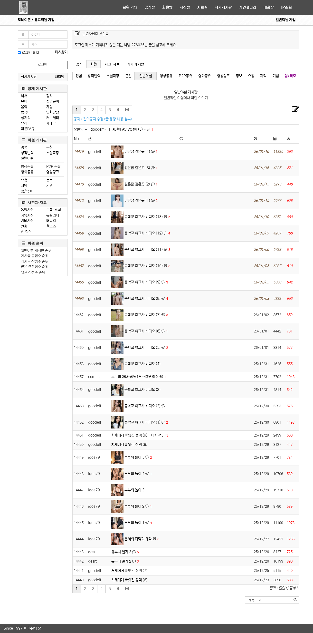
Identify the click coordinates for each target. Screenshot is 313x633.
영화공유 (27, 172)
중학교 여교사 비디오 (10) (143, 266)
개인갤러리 (247, 7)
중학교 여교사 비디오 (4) (142, 364)
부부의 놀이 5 (134, 457)
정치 (49, 96)
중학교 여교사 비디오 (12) (143, 233)
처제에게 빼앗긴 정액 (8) (129, 444)
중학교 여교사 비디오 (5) (142, 347)
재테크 (51, 123)
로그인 (42, 65)
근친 (49, 147)
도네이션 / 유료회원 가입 (36, 20)
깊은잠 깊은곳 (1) (137, 200)
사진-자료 (112, 64)
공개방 (150, 7)
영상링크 (52, 172)
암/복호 (26, 191)
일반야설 (27, 158)
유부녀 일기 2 (121, 561)
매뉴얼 (51, 221)
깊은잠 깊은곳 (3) (137, 168)
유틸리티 (52, 215)
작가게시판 (223, 7)
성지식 (25, 118)
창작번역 (27, 153)
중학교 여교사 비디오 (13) (143, 217)
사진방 (185, 7)
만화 (24, 226)
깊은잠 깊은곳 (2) (137, 184)
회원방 (167, 7)
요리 (24, 123)
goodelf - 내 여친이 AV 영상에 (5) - (119, 129)
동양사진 (27, 210)
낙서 (24, 96)
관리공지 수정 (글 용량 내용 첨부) (107, 119)
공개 (79, 64)
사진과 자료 (34, 202)
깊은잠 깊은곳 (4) (137, 151)
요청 (24, 180)
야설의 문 (34, 628)
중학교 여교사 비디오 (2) (142, 406)
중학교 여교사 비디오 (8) (142, 298)
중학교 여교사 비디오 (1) (142, 422)
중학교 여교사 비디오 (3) (142, 390)
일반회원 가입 (285, 20)
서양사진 (27, 215)
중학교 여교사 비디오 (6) (142, 331)
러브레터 (52, 118)
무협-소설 (53, 210)
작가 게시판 (135, 64)
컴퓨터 (25, 112)
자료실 (202, 7)
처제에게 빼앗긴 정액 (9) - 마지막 (136, 435)
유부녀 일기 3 (121, 552)
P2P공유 (185, 76)
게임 (49, 107)
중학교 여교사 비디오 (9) (142, 282)
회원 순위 (32, 243)
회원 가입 (130, 7)
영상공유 (27, 167)
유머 (24, 101)
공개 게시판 (34, 89)
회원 (93, 64)
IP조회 (286, 7)
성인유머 (52, 101)
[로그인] (19, 52)
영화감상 (52, 112)
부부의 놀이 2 (134, 506)
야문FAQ (27, 129)
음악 (24, 107)
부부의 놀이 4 (134, 473)
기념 (49, 186)
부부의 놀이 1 (134, 522)
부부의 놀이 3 (134, 490)
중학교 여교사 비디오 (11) (143, 249)
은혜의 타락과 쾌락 (138, 539)
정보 (49, 180)
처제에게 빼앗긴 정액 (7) (129, 571)
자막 (24, 186)
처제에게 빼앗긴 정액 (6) (129, 580)
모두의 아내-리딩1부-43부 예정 (135, 377)
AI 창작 (26, 232)
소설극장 (52, 153)
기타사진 (27, 221)
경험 (24, 147)
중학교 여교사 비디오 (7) (142, 315)
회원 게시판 (34, 140)
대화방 (269, 7)
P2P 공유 (53, 167)
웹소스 (51, 226)
